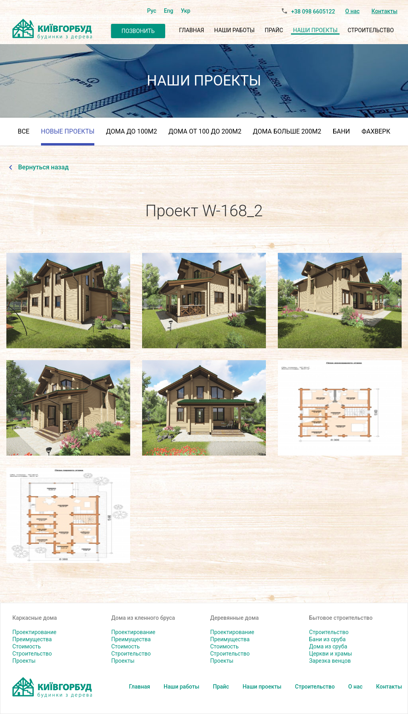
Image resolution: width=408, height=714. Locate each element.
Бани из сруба (327, 639)
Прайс (274, 30)
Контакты (384, 11)
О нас (352, 11)
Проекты (23, 661)
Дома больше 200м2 (287, 131)
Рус (151, 11)
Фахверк (375, 131)
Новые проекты (68, 131)
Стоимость (26, 646)
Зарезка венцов (330, 661)
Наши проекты (315, 30)
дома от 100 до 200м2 (204, 131)
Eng (169, 11)
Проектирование (34, 632)
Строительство (370, 30)
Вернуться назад (43, 167)
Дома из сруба (328, 646)
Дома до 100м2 (131, 131)
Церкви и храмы (330, 653)
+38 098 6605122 (313, 11)
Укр (185, 11)
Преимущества (32, 639)
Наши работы (234, 30)
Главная (191, 30)
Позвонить (137, 31)
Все (23, 131)
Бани (341, 131)
